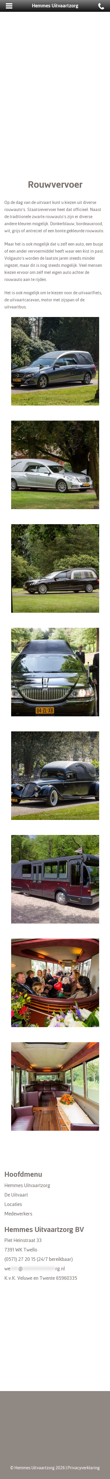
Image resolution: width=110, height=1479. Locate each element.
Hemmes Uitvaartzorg (27, 1185)
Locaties (13, 1204)
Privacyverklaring (83, 1467)
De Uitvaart (16, 1195)
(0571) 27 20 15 (19, 1259)
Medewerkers (18, 1214)
